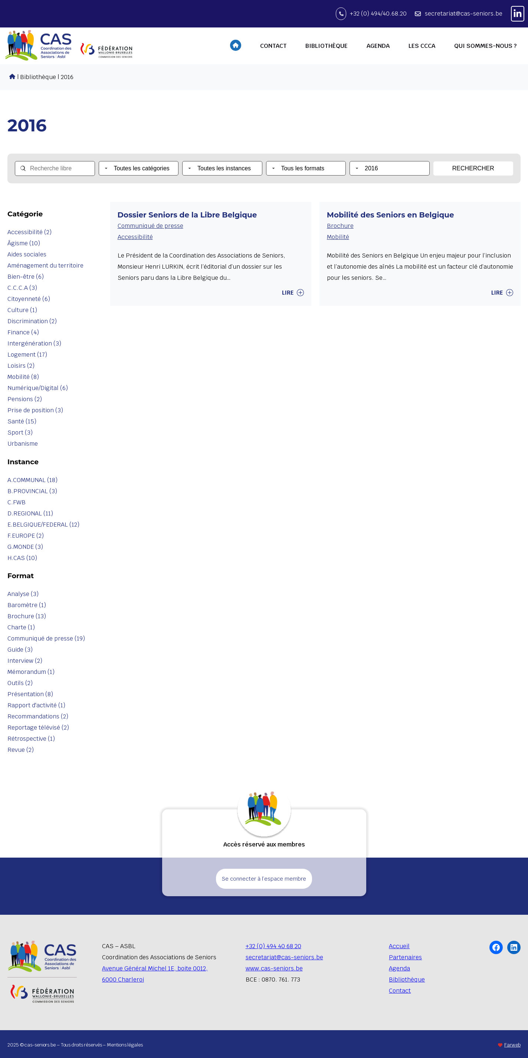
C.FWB (16, 502)
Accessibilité (135, 237)
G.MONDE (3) (25, 547)
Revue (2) (20, 750)
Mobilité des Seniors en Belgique (390, 214)
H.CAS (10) (22, 558)
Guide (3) (20, 650)
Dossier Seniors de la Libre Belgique (187, 214)
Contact (400, 991)
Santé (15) (21, 421)
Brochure (340, 226)
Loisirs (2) (21, 366)
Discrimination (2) (32, 321)
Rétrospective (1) (31, 739)
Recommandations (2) (37, 716)
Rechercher (473, 168)
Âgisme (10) (23, 243)
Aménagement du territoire (45, 265)
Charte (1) (21, 627)
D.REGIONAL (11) (30, 513)
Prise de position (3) (35, 410)
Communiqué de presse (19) (46, 638)
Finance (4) (23, 332)
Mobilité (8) (23, 377)
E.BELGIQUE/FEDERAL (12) (43, 524)
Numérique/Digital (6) (37, 388)
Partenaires (405, 957)
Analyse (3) (23, 594)
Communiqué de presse (150, 226)
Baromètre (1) (26, 605)
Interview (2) (24, 661)
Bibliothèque (407, 979)
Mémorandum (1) (31, 672)
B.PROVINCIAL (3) (32, 491)
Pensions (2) (24, 399)
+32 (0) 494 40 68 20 (273, 946)
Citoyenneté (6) (28, 299)
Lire (293, 292)
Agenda (399, 968)
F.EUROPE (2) (25, 536)
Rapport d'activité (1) (36, 705)
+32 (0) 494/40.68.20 (378, 13)
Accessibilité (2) (29, 232)
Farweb (512, 1045)
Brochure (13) (26, 616)
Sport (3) (20, 432)
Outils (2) (20, 683)
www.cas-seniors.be (274, 968)
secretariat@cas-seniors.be (463, 13)
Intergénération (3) (34, 343)
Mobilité (338, 237)
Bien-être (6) (25, 277)
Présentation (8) (30, 694)
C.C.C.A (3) (22, 288)
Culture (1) (22, 310)
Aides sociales (26, 254)
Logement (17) (27, 354)
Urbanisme (22, 444)
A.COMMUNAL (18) (32, 480)
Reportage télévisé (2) (38, 727)
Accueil (399, 946)
